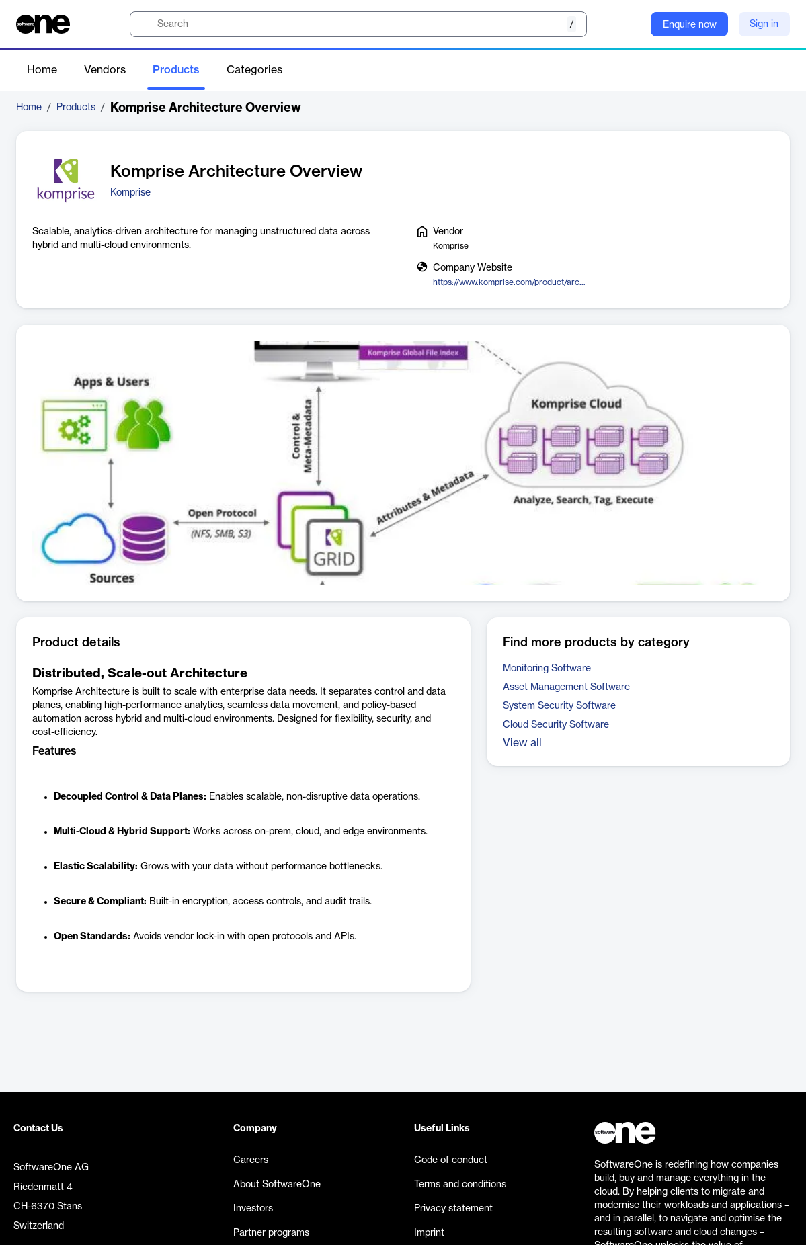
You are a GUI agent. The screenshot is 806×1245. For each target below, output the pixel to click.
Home (42, 70)
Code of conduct (450, 1160)
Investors (253, 1208)
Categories (254, 70)
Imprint (429, 1233)
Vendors (105, 70)
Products (176, 70)
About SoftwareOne (277, 1184)
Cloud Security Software (556, 725)
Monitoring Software (547, 668)
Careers (250, 1160)
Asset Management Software (566, 687)
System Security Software (559, 706)
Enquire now (690, 25)
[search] (358, 24)
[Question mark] (631, 24)
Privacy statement (453, 1208)
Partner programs (271, 1233)
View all (522, 743)
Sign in (764, 24)
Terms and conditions (460, 1184)
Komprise (130, 193)
